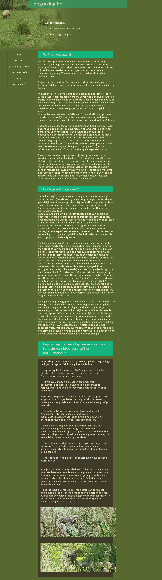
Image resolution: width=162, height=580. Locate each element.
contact (18, 78)
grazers (19, 60)
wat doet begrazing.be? (59, 34)
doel (18, 54)
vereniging (19, 84)
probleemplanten (19, 66)
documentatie (19, 72)
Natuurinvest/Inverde (52, 498)
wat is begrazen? (55, 22)
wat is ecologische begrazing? (62, 28)
